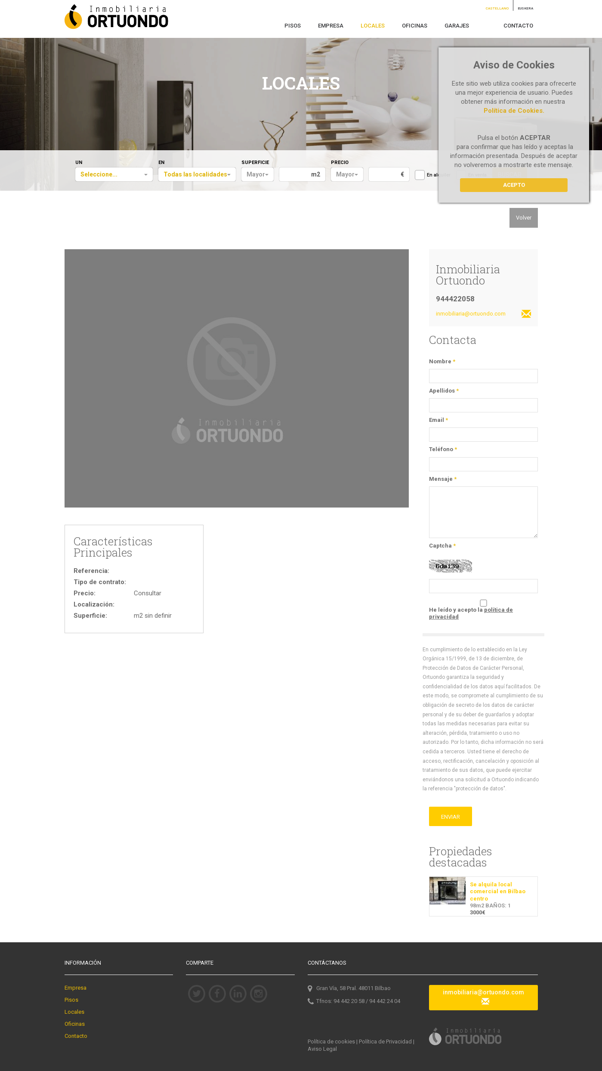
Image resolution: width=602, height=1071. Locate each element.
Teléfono (443, 449)
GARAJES (457, 25)
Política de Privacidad (385, 1041)
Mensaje (443, 479)
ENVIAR (450, 817)
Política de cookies (331, 1041)
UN (78, 162)
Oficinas (75, 1024)
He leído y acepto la (471, 613)
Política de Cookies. (514, 111)
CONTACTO (518, 25)
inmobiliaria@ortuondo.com (483, 314)
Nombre (442, 361)
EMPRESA (330, 25)
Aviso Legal (322, 1049)
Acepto (514, 185)
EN (161, 162)
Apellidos (444, 390)
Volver (523, 217)
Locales (74, 1012)
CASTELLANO (497, 8)
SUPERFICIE (255, 162)
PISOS (292, 25)
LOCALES (373, 25)
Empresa (75, 987)
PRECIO (340, 162)
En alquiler (433, 175)
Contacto (76, 1036)
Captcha (442, 545)
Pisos (71, 1000)
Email (438, 420)
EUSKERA (525, 8)
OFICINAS (414, 25)
